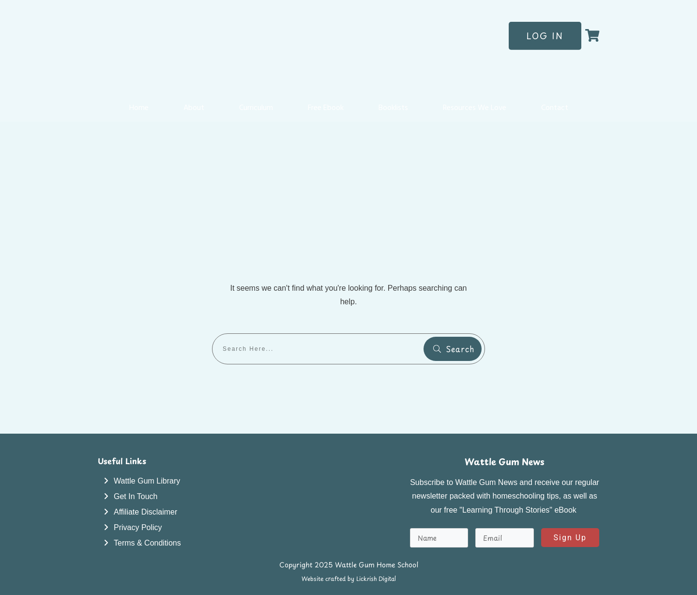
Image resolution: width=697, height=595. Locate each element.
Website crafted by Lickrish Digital (349, 578)
